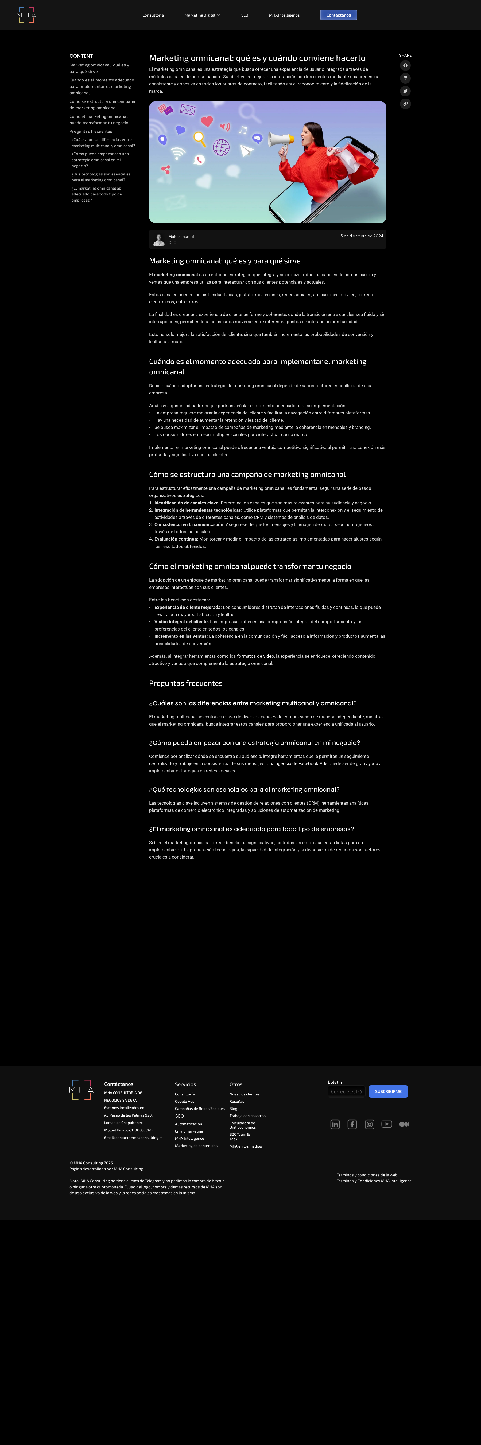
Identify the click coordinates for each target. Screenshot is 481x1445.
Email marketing (189, 1131)
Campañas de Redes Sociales (200, 1108)
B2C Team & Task (240, 1136)
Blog (233, 1108)
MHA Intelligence (284, 15)
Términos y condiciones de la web (367, 1174)
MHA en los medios (246, 1146)
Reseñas (237, 1101)
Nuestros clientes (245, 1094)
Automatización (189, 1124)
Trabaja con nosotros (248, 1115)
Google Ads (184, 1101)
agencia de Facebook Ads (302, 763)
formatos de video (255, 656)
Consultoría (153, 15)
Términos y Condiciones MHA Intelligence (374, 1180)
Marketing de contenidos (196, 1145)
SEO (244, 15)
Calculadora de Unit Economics (243, 1125)
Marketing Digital (200, 15)
